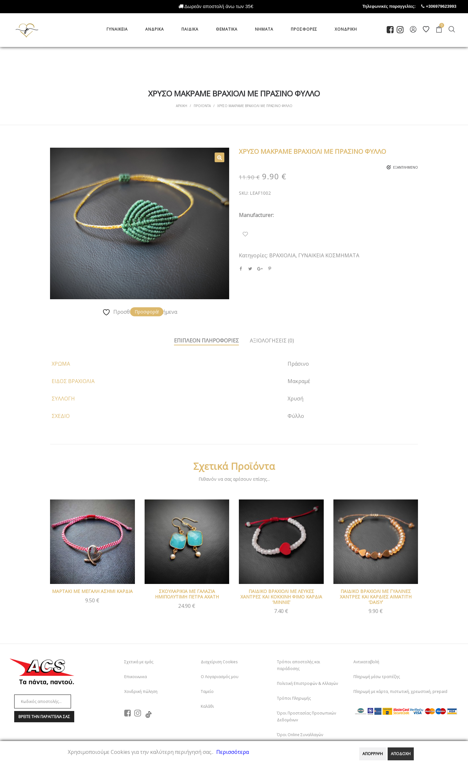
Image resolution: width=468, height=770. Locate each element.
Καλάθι (207, 706)
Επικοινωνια (135, 676)
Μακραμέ (299, 381)
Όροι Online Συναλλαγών (300, 734)
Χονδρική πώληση (141, 691)
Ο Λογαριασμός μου (220, 676)
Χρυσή (295, 398)
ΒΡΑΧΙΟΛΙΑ (282, 255)
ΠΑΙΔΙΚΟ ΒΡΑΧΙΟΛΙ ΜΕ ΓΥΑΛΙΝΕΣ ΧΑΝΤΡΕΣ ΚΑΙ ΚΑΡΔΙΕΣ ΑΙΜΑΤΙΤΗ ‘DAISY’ (376, 596)
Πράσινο (298, 363)
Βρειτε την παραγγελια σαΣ (44, 716)
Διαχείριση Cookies (219, 662)
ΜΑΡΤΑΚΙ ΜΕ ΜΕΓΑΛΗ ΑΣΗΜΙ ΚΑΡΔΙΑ (92, 591)
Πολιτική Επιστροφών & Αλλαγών (307, 683)
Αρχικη (181, 106)
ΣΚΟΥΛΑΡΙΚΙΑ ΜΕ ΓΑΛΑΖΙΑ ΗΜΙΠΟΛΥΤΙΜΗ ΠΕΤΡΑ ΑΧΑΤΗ (187, 594)
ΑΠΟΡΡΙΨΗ (372, 753)
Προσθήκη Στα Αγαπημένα (245, 234)
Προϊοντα (202, 106)
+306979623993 (447, 6)
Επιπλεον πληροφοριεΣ (206, 340)
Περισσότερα (232, 751)
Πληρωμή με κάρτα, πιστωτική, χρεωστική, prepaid (400, 691)
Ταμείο (207, 691)
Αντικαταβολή (366, 662)
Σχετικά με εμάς (138, 662)
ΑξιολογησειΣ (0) (272, 340)
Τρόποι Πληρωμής (294, 698)
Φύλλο (296, 416)
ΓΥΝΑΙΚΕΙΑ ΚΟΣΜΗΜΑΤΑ (328, 255)
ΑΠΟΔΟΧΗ (401, 753)
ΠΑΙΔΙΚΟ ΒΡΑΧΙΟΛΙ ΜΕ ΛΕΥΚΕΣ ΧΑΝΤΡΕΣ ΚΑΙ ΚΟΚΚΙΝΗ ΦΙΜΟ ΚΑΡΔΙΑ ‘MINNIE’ (281, 596)
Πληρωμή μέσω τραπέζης (376, 676)
